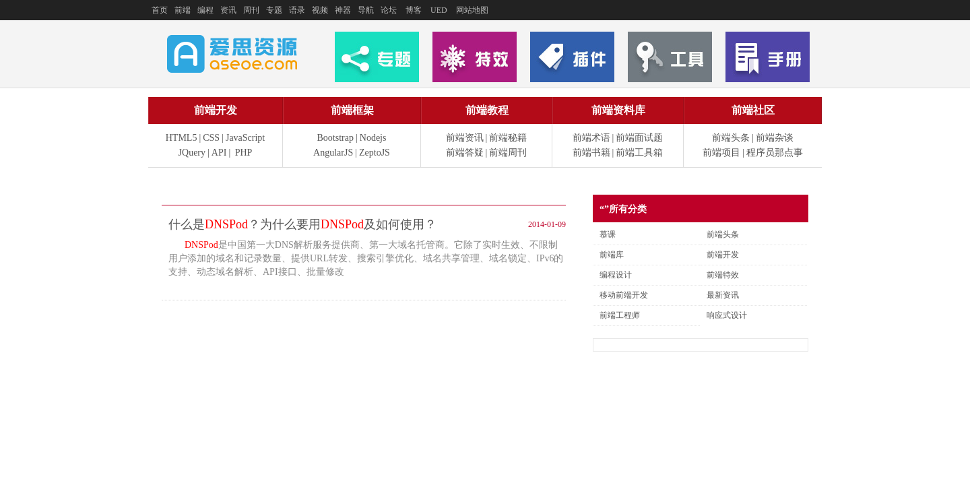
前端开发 (215, 110)
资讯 (228, 10)
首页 (160, 10)
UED (438, 10)
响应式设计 (727, 315)
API (219, 153)
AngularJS (333, 153)
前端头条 (731, 138)
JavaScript (245, 138)
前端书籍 (591, 153)
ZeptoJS (374, 153)
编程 (205, 10)
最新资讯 (723, 295)
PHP (244, 153)
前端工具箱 (639, 153)
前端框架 (352, 110)
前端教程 (487, 110)
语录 (297, 10)
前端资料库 (618, 110)
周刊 (251, 10)
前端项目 (721, 153)
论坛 (389, 10)
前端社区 (753, 110)
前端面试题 (639, 138)
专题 (274, 10)
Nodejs (373, 138)
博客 (414, 10)
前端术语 (591, 138)
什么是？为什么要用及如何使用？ (302, 224)
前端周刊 (508, 153)
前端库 (612, 254)
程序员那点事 (774, 153)
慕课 (608, 234)
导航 (366, 10)
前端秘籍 (508, 138)
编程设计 (616, 275)
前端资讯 (465, 138)
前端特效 (723, 275)
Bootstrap (335, 138)
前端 (182, 10)
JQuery (192, 153)
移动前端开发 (624, 295)
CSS (211, 138)
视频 (320, 10)
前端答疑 (465, 153)
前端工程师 (620, 315)
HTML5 (181, 138)
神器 (343, 10)
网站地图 (472, 10)
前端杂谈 (775, 138)
